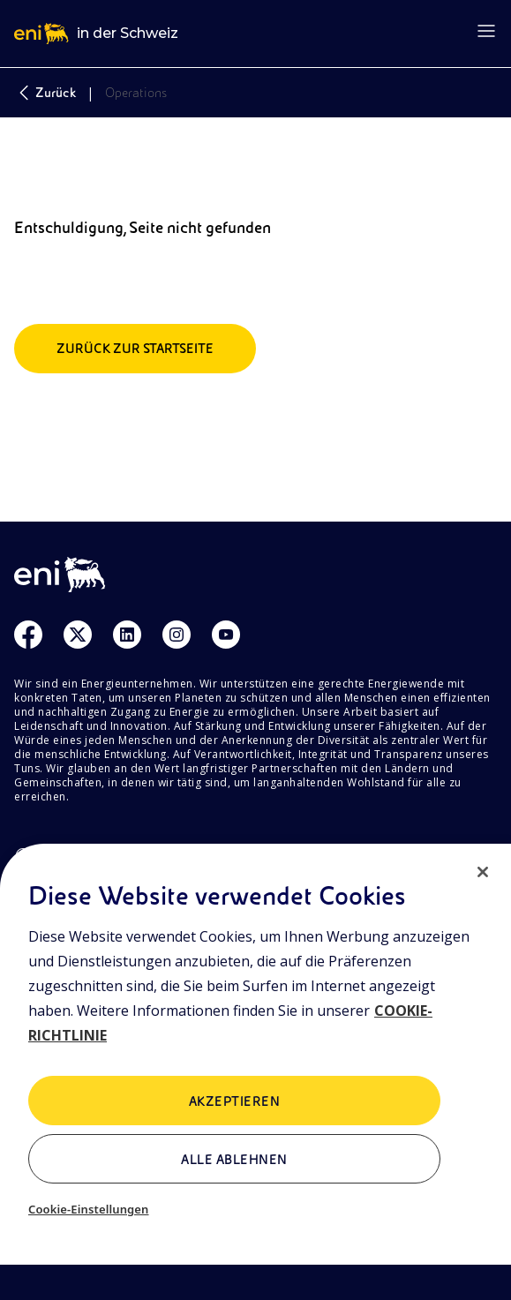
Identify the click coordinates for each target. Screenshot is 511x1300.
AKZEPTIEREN (234, 1101)
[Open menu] (486, 30)
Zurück (45, 92)
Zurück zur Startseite (135, 349)
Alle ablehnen (234, 1160)
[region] (255, 1072)
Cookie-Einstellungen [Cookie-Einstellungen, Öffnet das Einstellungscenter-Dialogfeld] (88, 1209)
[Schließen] (482, 872)
